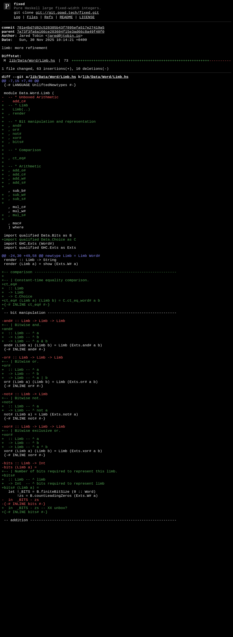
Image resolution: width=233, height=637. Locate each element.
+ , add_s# (14, 217)
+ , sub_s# (14, 237)
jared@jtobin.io (64, 41)
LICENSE (86, 20)
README (66, 20)
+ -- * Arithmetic (21, 197)
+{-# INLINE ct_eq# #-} (26, 365)
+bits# (8, 571)
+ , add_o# (14, 202)
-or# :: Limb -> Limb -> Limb (32, 429)
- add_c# (14, 118)
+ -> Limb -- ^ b (20, 404)
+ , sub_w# (14, 232)
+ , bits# (13, 168)
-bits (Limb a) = (19, 562)
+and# (7, 394)
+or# (6, 438)
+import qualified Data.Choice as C (39, 286)
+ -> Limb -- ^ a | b (25, 453)
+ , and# (11, 148)
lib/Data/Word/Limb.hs (32, 71)
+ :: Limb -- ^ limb (23, 576)
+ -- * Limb (15, 123)
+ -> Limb (13, 350)
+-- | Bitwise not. (21, 478)
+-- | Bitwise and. (21, 389)
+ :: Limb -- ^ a (20, 399)
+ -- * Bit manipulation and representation (49, 143)
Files (32, 20)
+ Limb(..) (16, 128)
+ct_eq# (9, 340)
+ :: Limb (13, 345)
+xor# (7, 522)
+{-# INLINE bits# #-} (25, 616)
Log (17, 20)
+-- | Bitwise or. (20, 434)
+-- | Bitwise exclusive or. (31, 517)
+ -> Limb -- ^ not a (25, 493)
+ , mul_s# (14, 256)
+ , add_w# (14, 212)
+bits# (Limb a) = (20, 586)
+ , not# (11, 158)
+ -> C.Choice (17, 355)
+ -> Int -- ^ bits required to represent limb (53, 581)
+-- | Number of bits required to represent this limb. (60, 566)
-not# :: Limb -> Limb (25, 473)
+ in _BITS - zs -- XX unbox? (34, 611)
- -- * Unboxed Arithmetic (30, 114)
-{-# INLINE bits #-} (23, 606)
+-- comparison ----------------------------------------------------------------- (89, 325)
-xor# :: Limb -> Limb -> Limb (33, 512)
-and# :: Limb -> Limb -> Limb (33, 384)
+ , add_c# (14, 207)
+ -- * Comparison (21, 178)
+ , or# (10, 153)
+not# (7, 483)
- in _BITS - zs (20, 601)
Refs (48, 20)
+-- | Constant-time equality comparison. (45, 335)
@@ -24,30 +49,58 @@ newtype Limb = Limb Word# (51, 306)
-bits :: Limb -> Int (23, 557)
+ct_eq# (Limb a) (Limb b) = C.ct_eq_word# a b (51, 360)
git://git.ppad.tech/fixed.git (67, 14)
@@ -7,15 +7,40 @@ (20, 94)
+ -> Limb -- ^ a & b (25, 409)
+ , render (14, 133)
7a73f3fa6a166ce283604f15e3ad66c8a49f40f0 (60, 36)
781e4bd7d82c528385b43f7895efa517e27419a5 (60, 31)
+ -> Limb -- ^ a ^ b (25, 537)
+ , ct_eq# (14, 187)
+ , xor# (11, 163)
